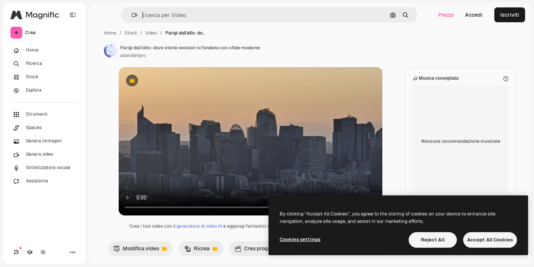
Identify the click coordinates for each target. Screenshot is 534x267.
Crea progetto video (268, 250)
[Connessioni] (16, 252)
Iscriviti (509, 14)
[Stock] (44, 77)
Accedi (473, 14)
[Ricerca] (44, 64)
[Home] (44, 50)
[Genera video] (44, 155)
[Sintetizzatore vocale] (44, 168)
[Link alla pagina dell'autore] (110, 50)
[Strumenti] (44, 115)
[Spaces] (44, 128)
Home (110, 33)
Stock (131, 33)
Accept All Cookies (490, 240)
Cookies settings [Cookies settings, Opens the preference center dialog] (300, 239)
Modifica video (140, 250)
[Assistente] (44, 181)
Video (151, 33)
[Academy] (30, 252)
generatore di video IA (199, 226)
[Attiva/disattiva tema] (43, 252)
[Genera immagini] (44, 141)
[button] (131, 15)
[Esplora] (44, 90)
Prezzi (446, 14)
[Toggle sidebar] (73, 15)
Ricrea (200, 250)
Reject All (433, 240)
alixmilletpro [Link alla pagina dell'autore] (133, 56)
